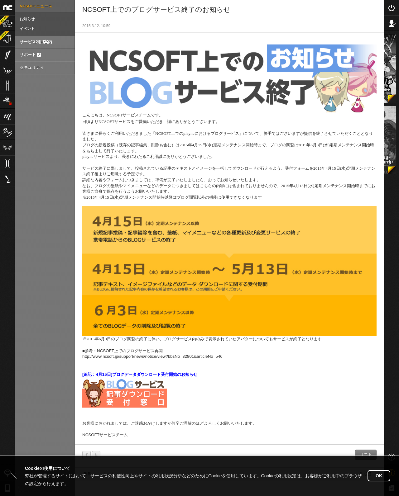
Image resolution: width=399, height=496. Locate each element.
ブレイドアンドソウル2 (7, 54)
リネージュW (7, 69)
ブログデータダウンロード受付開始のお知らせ (154, 374)
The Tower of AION (7, 147)
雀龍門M (7, 100)
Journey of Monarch (4, 35)
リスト (366, 454)
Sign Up (391, 23)
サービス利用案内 (36, 42)
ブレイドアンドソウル (7, 132)
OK (379, 475)
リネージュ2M (7, 85)
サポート (30, 54)
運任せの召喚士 (4, 20)
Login (391, 7)
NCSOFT (7, 7)
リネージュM (7, 116)
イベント (27, 28)
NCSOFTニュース (36, 6)
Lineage (7, 178)
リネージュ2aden (7, 163)
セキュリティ (32, 67)
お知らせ (27, 19)
